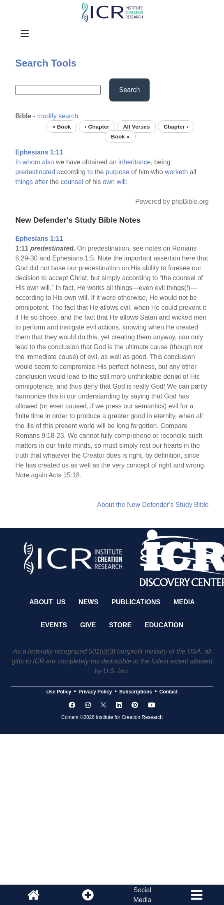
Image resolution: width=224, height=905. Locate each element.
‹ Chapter (97, 126)
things (24, 181)
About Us (47, 602)
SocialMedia (142, 895)
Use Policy (59, 692)
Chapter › (176, 126)
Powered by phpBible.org (172, 201)
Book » (120, 136)
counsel (72, 181)
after (41, 181)
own (109, 181)
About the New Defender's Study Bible (153, 504)
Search (129, 89)
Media (184, 602)
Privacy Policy (95, 692)
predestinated (35, 171)
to (89, 171)
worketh (176, 171)
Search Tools (45, 63)
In (18, 162)
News (88, 602)
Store (120, 625)
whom (31, 162)
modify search (58, 116)
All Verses (136, 126)
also (48, 162)
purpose (117, 171)
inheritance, (135, 162)
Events (54, 625)
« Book (61, 126)
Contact (168, 692)
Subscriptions (135, 692)
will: (122, 181)
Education (164, 625)
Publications (135, 602)
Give (88, 625)
